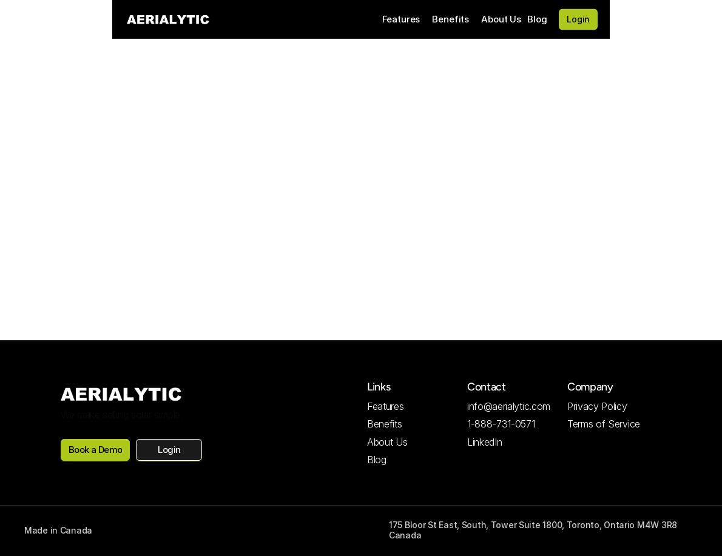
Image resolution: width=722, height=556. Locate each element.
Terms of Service (603, 424)
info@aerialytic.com (508, 406)
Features (401, 19)
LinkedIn (484, 442)
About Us (501, 19)
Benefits (450, 19)
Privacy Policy (597, 406)
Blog (537, 19)
